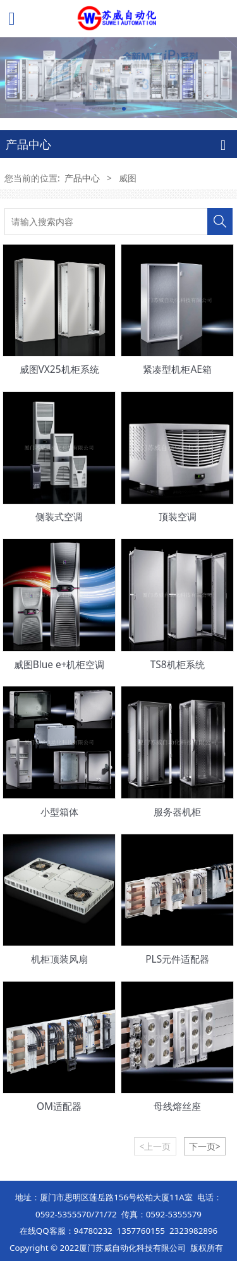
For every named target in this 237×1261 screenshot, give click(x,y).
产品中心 (82, 178)
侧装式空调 (59, 516)
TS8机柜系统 (177, 664)
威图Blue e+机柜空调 (59, 664)
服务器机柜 (177, 812)
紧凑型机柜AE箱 (177, 369)
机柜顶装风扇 (59, 959)
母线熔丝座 (177, 1106)
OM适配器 (59, 1106)
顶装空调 (178, 516)
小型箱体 (59, 812)
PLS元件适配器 (177, 959)
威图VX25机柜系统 (59, 369)
